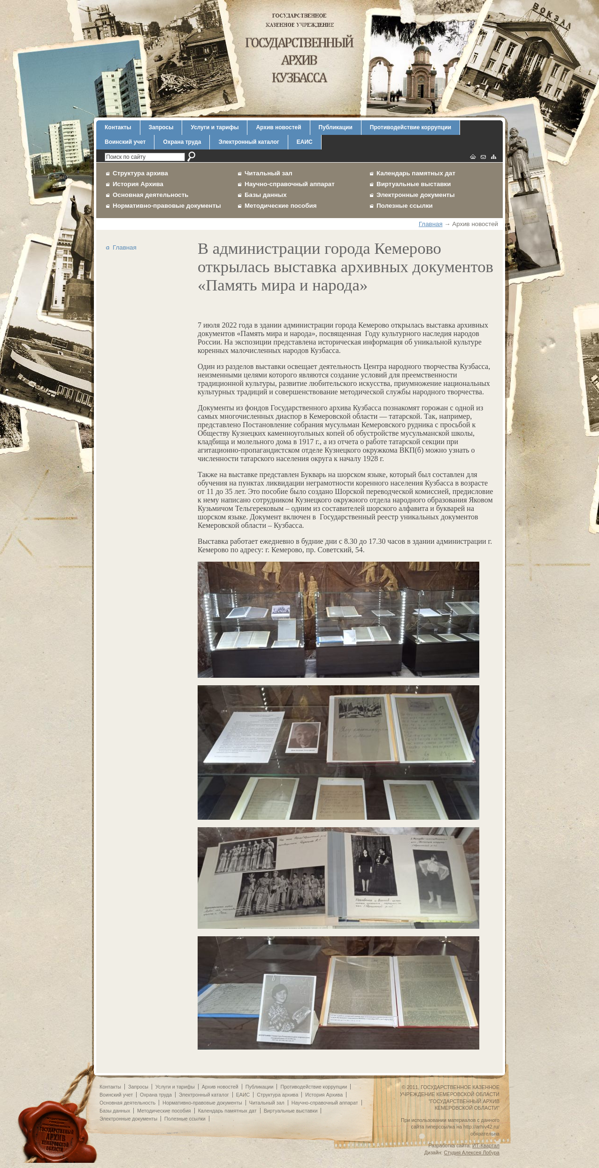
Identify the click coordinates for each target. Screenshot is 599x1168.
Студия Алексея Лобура (471, 1152)
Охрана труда (182, 142)
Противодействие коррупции (410, 127)
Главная (431, 223)
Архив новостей (278, 127)
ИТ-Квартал (485, 1145)
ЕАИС (305, 142)
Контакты (118, 127)
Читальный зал (268, 173)
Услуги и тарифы (214, 127)
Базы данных (266, 194)
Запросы (161, 127)
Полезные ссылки (404, 205)
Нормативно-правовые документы (167, 205)
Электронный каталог (248, 142)
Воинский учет (125, 142)
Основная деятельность (151, 194)
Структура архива (140, 173)
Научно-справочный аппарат (290, 184)
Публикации (336, 127)
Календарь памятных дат (415, 173)
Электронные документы (415, 194)
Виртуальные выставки (413, 184)
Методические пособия (280, 205)
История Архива (138, 184)
